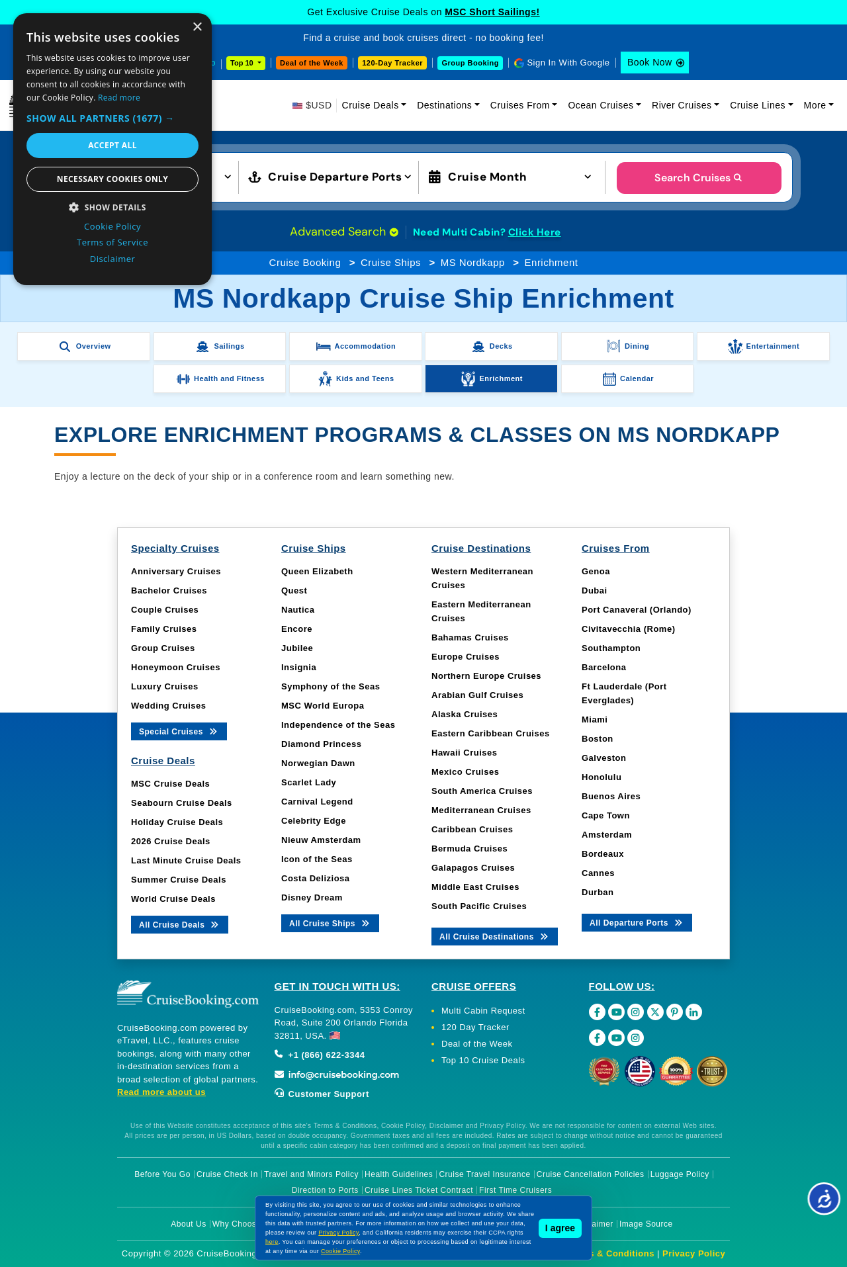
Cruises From (520, 105)
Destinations (444, 105)
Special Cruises (179, 730)
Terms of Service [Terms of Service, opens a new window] (112, 242)
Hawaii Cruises (464, 753)
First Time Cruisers (515, 1190)
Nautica (297, 610)
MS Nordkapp (473, 262)
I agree (560, 1228)
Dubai (594, 590)
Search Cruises (699, 178)
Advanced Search (344, 232)
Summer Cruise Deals (178, 880)
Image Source (646, 1224)
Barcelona (604, 667)
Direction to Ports (325, 1190)
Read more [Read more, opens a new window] (119, 97)
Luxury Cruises (165, 686)
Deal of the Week (311, 63)
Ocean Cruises (600, 105)
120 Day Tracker (475, 1027)
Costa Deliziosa (315, 878)
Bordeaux (603, 854)
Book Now (649, 62)
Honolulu (601, 777)
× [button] (197, 27)
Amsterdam (607, 835)
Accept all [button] (112, 145)
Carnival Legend (317, 802)
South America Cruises (482, 791)
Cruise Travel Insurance (484, 1174)
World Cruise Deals (173, 899)
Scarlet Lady (308, 782)
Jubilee (297, 648)
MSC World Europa (322, 706)
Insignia (298, 667)
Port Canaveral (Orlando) (636, 610)
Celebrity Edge (313, 821)
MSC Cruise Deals (170, 784)
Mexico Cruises (465, 772)
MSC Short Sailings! (492, 12)
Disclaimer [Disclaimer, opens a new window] (113, 259)
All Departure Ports (637, 922)
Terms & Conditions (610, 1253)
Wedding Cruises (168, 706)
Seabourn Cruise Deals (181, 803)
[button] (112, 118)
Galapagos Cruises (473, 868)
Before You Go (162, 1174)
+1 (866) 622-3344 (320, 1055)
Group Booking (470, 63)
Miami (594, 719)
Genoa (596, 571)
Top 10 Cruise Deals (483, 1060)
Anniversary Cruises (176, 571)
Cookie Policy (340, 1251)
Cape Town (606, 815)
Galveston (604, 758)
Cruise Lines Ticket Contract (419, 1190)
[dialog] (112, 149)
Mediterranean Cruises (481, 810)
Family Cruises (164, 629)
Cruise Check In (227, 1174)
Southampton (611, 648)
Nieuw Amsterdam (321, 840)
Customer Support (322, 1094)
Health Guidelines (399, 1174)
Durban (598, 892)
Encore (296, 629)
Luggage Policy (679, 1174)
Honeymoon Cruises (175, 667)
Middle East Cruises (475, 887)
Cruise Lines (757, 105)
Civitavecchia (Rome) (629, 629)
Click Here (534, 232)
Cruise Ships (391, 262)
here (272, 1242)
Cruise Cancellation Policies (591, 1174)
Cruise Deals (370, 105)
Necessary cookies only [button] (112, 179)
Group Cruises (163, 648)
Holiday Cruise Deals (177, 822)
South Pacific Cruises (479, 906)
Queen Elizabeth (317, 571)
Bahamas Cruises (470, 637)
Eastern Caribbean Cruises (490, 733)
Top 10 (242, 63)
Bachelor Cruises (169, 590)
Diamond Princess (321, 744)
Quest (294, 590)
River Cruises (682, 105)
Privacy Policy (693, 1253)
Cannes (598, 873)
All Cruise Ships (330, 922)
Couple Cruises (165, 610)
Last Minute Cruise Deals (186, 860)
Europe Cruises (465, 657)
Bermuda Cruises (469, 848)
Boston (597, 739)
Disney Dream (312, 897)
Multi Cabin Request (483, 1011)
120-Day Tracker (392, 63)
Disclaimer (593, 1224)
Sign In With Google (568, 62)
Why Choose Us (243, 1224)
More (815, 105)
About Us (188, 1224)
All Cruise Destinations (494, 935)
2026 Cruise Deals (170, 841)
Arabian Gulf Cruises (477, 695)
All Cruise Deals (179, 924)
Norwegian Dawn (318, 763)
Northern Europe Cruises (486, 676)
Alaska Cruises (464, 714)
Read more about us (161, 1092)
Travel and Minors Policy (311, 1174)
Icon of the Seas (317, 859)
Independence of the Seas (338, 725)
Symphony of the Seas (330, 686)
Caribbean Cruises (472, 829)
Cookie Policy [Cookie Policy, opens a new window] (112, 226)
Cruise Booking (305, 262)
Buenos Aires (611, 796)
